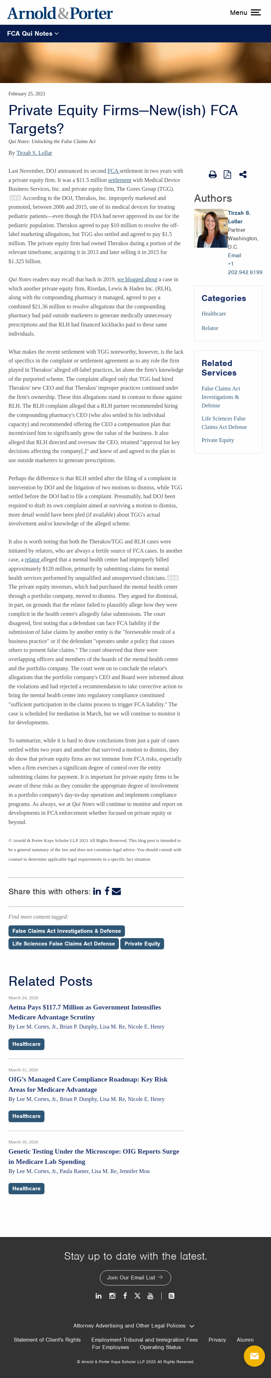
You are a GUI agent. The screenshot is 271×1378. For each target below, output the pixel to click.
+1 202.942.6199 (245, 268)
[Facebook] (107, 891)
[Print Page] (212, 174)
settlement (119, 180)
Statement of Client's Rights (47, 1339)
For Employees (110, 1347)
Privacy (217, 1339)
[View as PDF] (228, 174)
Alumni (245, 1339)
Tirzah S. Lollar (34, 153)
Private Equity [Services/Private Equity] (217, 440)
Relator (209, 328)
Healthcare (213, 314)
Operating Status (160, 1347)
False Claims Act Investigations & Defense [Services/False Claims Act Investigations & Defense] (220, 396)
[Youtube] (150, 1295)
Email (234, 255)
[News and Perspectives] (168, 1295)
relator (33, 559)
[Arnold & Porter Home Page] (60, 12)
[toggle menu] (244, 12)
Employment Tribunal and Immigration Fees (144, 1339)
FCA (114, 171)
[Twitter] (137, 1295)
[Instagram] (112, 1295)
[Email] (116, 891)
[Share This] (243, 174)
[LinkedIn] (97, 891)
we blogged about (137, 279)
